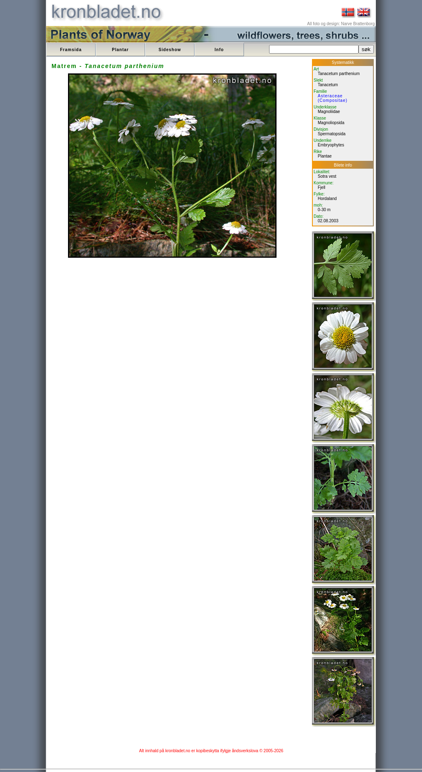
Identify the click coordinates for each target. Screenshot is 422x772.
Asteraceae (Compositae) (332, 98)
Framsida (71, 49)
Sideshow (170, 49)
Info (219, 49)
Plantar (120, 49)
